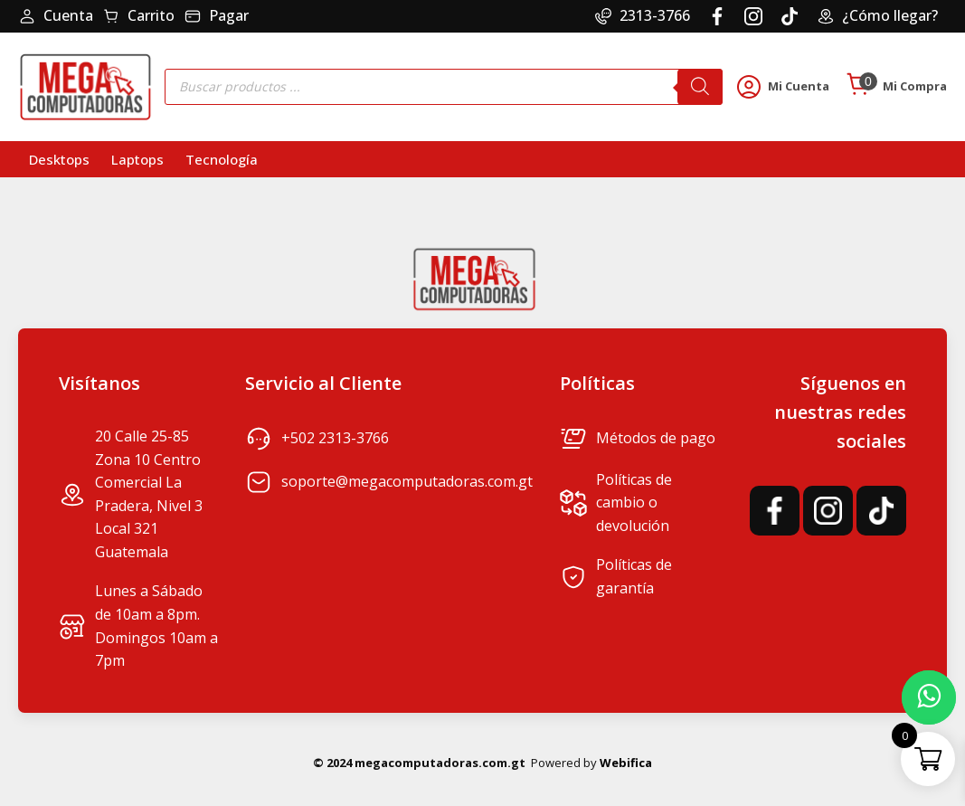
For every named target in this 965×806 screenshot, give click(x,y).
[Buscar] (700, 87)
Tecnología (221, 159)
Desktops (59, 159)
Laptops (137, 159)
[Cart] (858, 86)
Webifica (626, 762)
